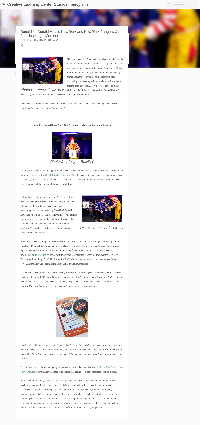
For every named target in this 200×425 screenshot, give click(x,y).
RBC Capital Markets (36, 255)
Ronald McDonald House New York (58, 175)
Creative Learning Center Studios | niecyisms (48, 4)
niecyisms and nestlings (56, 380)
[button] (21, 45)
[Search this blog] (184, 4)
